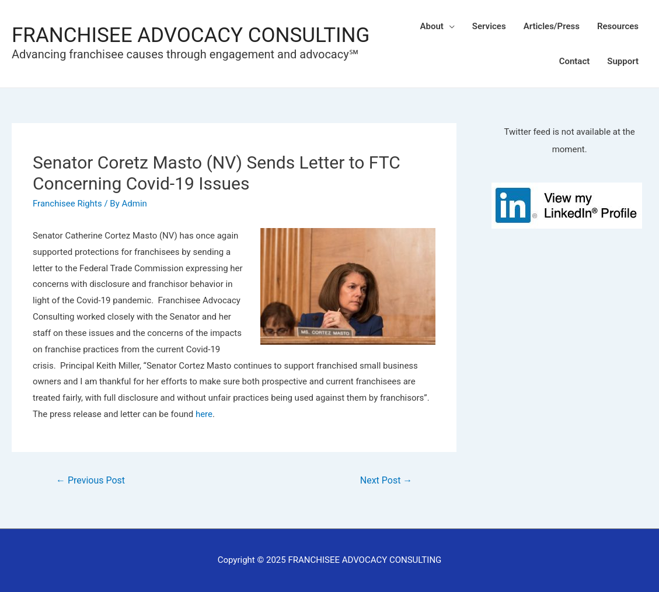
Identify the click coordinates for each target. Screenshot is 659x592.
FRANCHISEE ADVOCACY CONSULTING (190, 35)
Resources (618, 26)
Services (489, 26)
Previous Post (90, 480)
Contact (574, 61)
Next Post (386, 480)
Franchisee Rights (67, 203)
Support (623, 61)
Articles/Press (552, 26)
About (432, 26)
